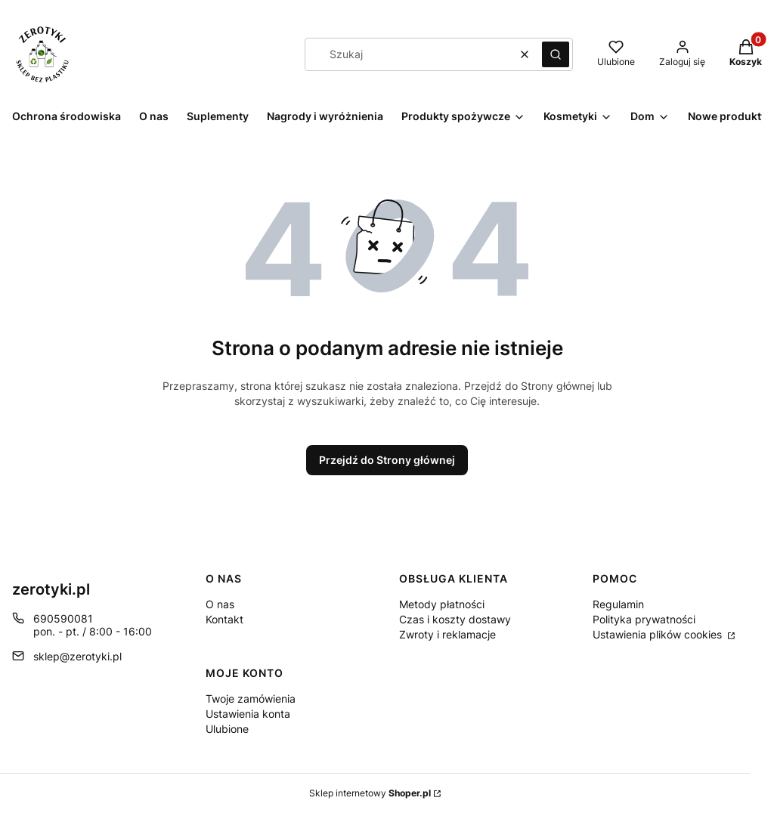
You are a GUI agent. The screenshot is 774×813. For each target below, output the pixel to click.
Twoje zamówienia (251, 698)
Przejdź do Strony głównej (387, 459)
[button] (555, 54)
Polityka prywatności (644, 619)
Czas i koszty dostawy (455, 619)
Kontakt (224, 619)
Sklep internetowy (370, 793)
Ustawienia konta (248, 713)
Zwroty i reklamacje (447, 634)
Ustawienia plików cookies (659, 634)
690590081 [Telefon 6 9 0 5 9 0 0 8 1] (63, 618)
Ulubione (227, 728)
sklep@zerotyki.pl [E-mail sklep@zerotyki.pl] (77, 656)
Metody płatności (442, 604)
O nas (220, 604)
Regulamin (618, 604)
